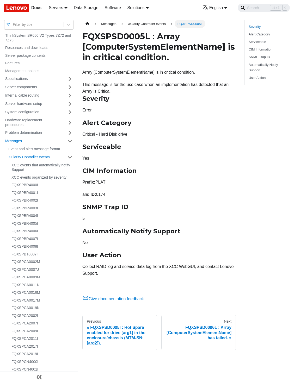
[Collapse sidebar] (39, 377)
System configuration (22, 112)
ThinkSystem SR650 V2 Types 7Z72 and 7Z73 (38, 37)
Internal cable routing (22, 95)
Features (12, 63)
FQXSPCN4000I (24, 362)
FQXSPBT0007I (24, 254)
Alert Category (259, 34)
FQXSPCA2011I (24, 338)
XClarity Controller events (29, 157)
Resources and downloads (26, 48)
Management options (22, 71)
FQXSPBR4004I (24, 216)
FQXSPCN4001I (24, 369)
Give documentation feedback (113, 299)
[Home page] (87, 24)
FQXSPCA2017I (24, 346)
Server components (21, 87)
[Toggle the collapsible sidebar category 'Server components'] (70, 87)
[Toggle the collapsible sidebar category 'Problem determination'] (70, 133)
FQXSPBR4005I (24, 223)
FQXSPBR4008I (24, 246)
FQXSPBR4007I (24, 239)
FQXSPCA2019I (24, 354)
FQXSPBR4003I (24, 208)
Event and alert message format (34, 149)
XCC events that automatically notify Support (40, 167)
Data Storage (86, 7)
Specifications (16, 79)
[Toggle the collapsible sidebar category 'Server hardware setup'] (70, 104)
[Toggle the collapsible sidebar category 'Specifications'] (70, 79)
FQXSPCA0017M (25, 300)
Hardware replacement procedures (23, 122)
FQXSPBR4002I (24, 200)
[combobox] (13, 25)
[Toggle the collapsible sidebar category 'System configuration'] (70, 112)
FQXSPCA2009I (24, 331)
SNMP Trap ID (259, 57)
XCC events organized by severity (38, 177)
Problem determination (23, 132)
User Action (257, 78)
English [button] (213, 7)
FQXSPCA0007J (25, 269)
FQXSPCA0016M (25, 292)
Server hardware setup (23, 104)
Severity (255, 27)
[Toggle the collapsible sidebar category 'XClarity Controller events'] (70, 157)
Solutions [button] (135, 7)
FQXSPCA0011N (25, 285)
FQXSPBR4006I (24, 231)
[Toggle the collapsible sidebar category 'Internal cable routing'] (70, 95)
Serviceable (257, 42)
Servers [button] (56, 7)
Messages (13, 141)
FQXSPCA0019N (25, 308)
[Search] (264, 8)
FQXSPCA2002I (24, 316)
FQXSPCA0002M (25, 262)
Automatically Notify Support (263, 67)
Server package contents (25, 55)
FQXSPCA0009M (25, 277)
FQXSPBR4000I (24, 185)
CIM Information (260, 49)
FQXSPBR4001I (24, 193)
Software (113, 7)
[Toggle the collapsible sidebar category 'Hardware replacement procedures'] (70, 122)
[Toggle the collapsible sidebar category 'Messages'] (70, 141)
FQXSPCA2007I (24, 323)
